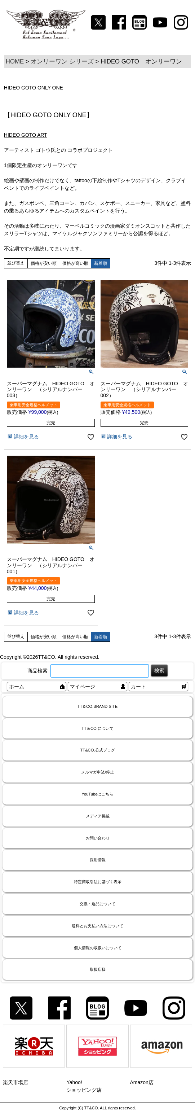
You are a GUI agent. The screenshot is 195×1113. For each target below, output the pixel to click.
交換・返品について (97, 904)
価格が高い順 (75, 263)
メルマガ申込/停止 (97, 772)
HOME (15, 61)
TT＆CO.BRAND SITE (97, 706)
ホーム (16, 686)
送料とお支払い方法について (97, 926)
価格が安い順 (44, 263)
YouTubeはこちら (98, 794)
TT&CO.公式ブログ (97, 750)
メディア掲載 (98, 816)
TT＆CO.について (97, 728)
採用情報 (98, 860)
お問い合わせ (98, 838)
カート (138, 686)
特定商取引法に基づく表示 (97, 882)
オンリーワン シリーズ (62, 61)
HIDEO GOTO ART (25, 135)
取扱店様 (98, 969)
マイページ (82, 686)
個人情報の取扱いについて (97, 948)
